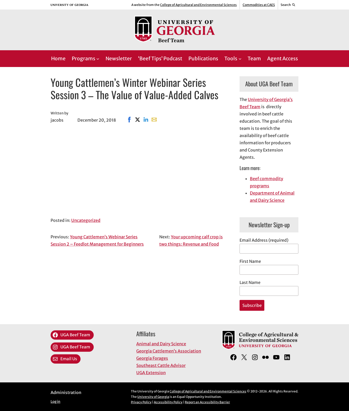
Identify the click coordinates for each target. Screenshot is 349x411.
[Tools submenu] (240, 58)
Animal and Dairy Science (161, 343)
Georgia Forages (152, 358)
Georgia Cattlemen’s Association (168, 351)
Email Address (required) (264, 240)
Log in (55, 401)
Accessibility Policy (168, 402)
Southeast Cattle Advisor (161, 365)
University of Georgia (153, 397)
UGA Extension (151, 372)
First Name (250, 261)
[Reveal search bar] (288, 5)
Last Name (250, 282)
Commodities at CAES (259, 5)
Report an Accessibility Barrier (207, 402)
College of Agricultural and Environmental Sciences (198, 5)
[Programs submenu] (97, 58)
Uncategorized (85, 220)
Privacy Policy (141, 402)
